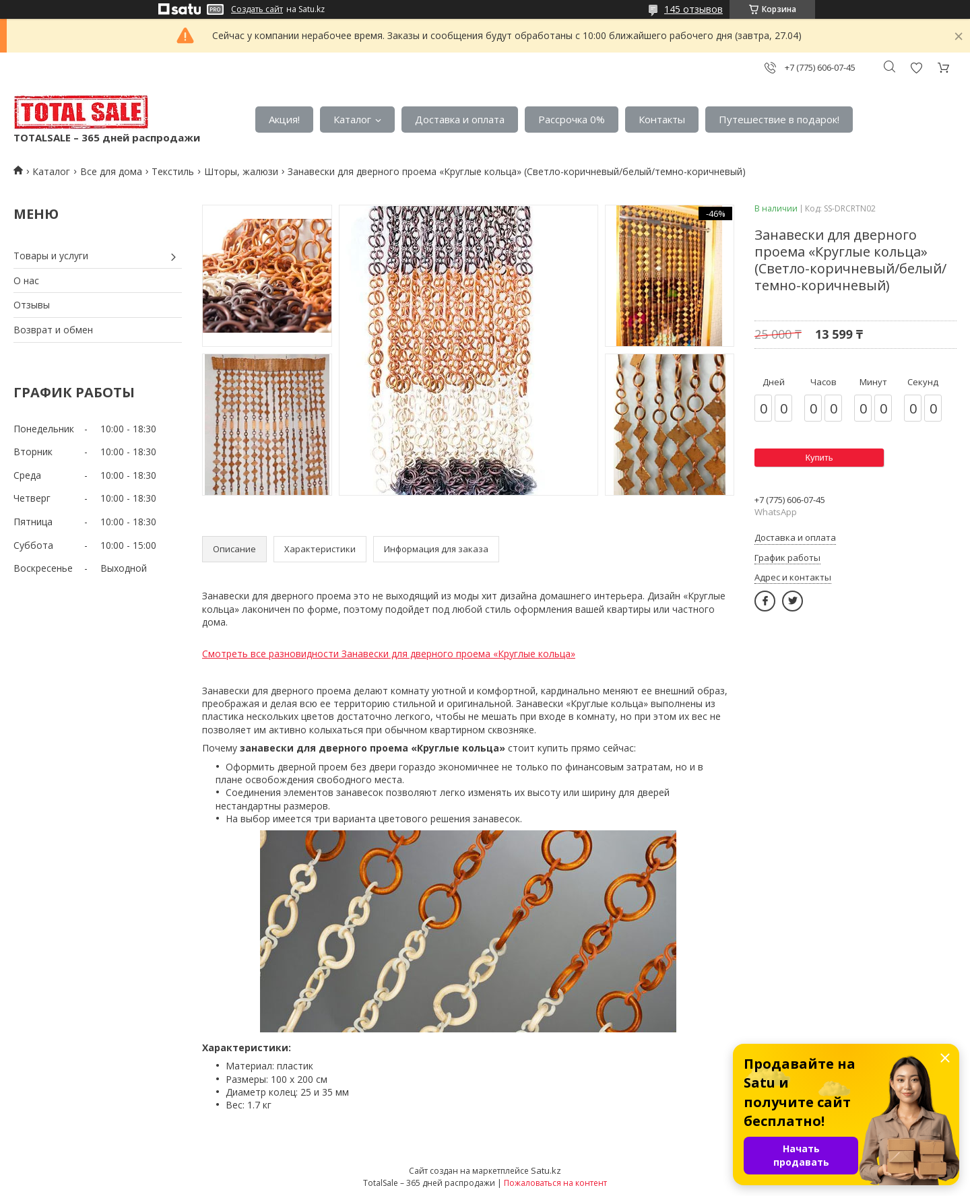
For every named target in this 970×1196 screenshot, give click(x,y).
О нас (26, 280)
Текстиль (173, 171)
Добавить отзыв (916, 67)
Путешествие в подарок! (779, 119)
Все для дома (111, 171)
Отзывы (31, 304)
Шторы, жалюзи (241, 171)
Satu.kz (546, 1170)
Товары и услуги (50, 255)
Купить (819, 458)
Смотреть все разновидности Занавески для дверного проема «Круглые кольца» (388, 653)
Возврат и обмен (53, 329)
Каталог (352, 119)
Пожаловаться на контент (555, 1183)
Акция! (284, 119)
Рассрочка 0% (571, 119)
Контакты (662, 119)
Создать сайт (257, 9)
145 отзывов (693, 9)
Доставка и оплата (460, 119)
